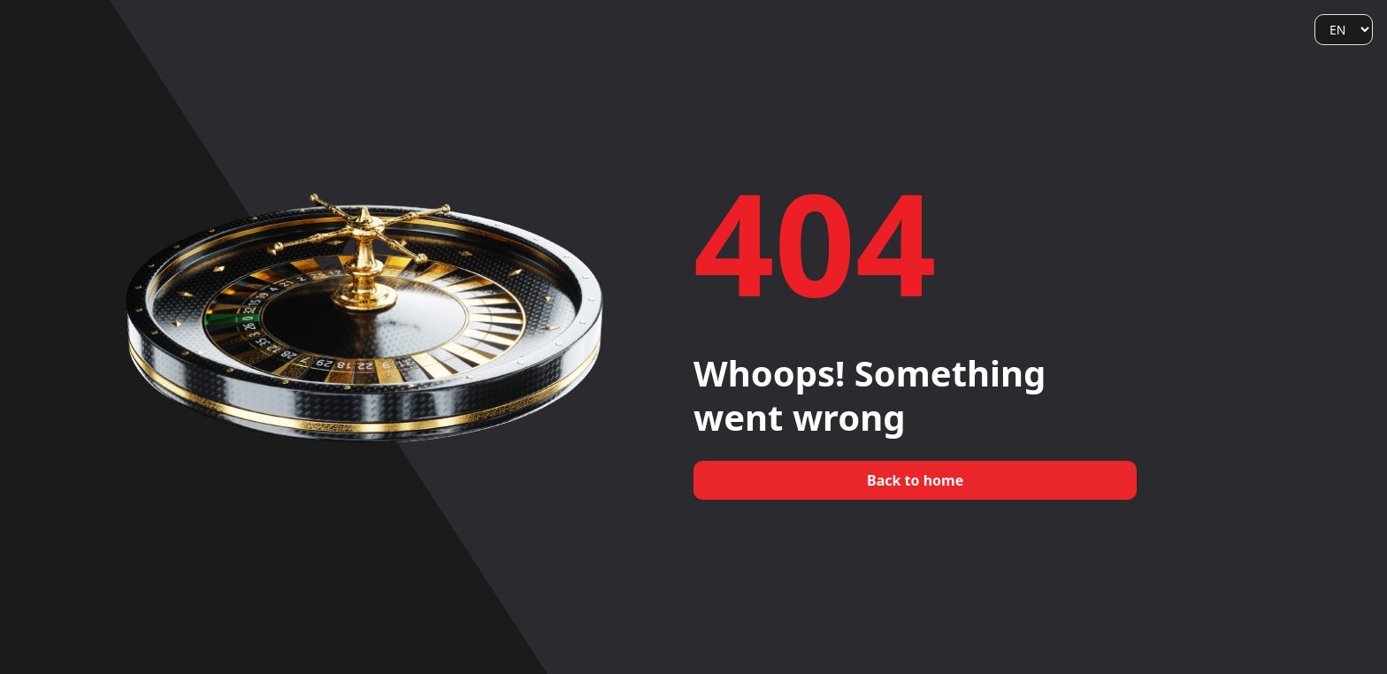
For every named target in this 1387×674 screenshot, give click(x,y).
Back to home (915, 480)
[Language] (1343, 29)
